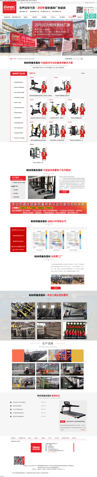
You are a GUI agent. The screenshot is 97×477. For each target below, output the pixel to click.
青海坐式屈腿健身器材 (76, 118)
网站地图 (87, 2)
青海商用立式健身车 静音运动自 (38, 118)
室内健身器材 (20, 58)
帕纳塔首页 (7, 17)
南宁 (51, 469)
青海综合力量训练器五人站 (76, 140)
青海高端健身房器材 (18, 122)
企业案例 (15, 189)
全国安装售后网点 (65, 438)
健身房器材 (31, 58)
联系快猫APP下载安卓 (15, 441)
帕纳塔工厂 (81, 17)
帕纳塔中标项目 (18, 241)
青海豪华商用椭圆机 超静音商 (62, 95)
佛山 (49, 469)
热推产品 (34, 469)
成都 (53, 469)
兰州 (47, 469)
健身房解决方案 (16, 17)
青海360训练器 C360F (38, 162)
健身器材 (26, 58)
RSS (90, 2)
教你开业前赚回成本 (18, 248)
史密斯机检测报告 (39, 250)
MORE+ (83, 73)
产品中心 (53, 17)
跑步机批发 (33, 472)
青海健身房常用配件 (18, 133)
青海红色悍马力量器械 (19, 138)
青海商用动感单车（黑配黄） (57, 118)
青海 (59, 469)
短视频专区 (71, 17)
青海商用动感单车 (18, 112)
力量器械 (43, 17)
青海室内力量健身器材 (19, 87)
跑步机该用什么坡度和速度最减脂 (72, 421)
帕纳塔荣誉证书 (18, 236)
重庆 (55, 469)
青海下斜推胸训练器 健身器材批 (38, 140)
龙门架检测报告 (56, 250)
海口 (62, 469)
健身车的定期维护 (17, 405)
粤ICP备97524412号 (42, 467)
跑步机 (25, 17)
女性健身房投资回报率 (18, 413)
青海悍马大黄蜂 (17, 102)
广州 (57, 469)
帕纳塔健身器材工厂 (55, 467)
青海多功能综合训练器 (19, 107)
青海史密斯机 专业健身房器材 (57, 140)
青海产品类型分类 (18, 78)
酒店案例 (15, 193)
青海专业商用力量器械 (19, 92)
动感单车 (34, 17)
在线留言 (92, 14)
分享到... (92, 17)
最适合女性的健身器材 (18, 416)
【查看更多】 (83, 429)
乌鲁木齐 (44, 469)
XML (93, 2)
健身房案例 (16, 197)
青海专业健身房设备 (18, 127)
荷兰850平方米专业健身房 (19, 402)
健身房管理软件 (45, 472)
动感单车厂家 (39, 472)
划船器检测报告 (73, 250)
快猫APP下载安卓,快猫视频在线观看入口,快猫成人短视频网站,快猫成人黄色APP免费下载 (18, 0)
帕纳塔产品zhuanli (18, 230)
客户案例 (62, 17)
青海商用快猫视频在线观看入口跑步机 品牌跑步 (40, 95)
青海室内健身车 (17, 117)
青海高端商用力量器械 (19, 97)
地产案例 (15, 186)
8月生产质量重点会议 (18, 409)
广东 (64, 469)
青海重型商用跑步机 (18, 82)
